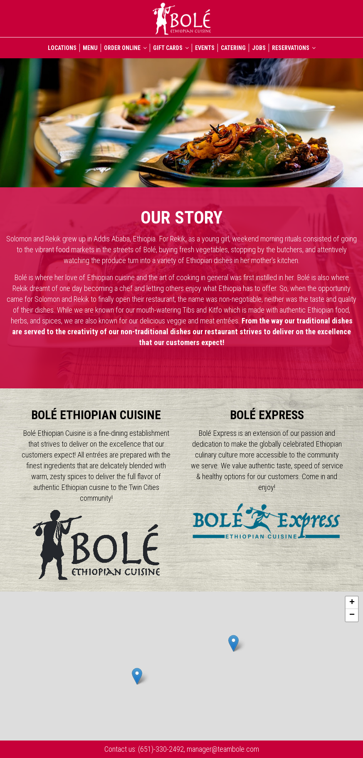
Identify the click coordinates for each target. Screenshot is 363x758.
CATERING (233, 48)
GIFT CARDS (171, 48)
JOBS (259, 48)
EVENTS (205, 48)
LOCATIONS (62, 48)
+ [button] (352, 602)
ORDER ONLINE (125, 48)
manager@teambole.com (222, 749)
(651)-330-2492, (161, 749)
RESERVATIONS (294, 48)
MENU (90, 48)
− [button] (352, 615)
